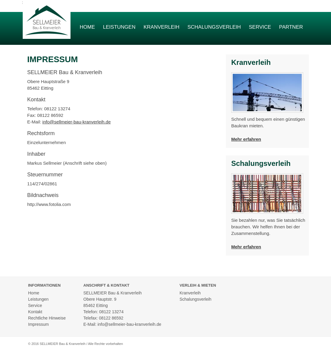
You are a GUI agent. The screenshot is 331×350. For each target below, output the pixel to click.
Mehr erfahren (246, 139)
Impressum (38, 324)
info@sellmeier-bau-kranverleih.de (76, 121)
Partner (291, 27)
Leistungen (119, 27)
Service (260, 27)
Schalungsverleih (214, 27)
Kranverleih (161, 27)
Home (87, 27)
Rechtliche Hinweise (47, 318)
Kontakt (35, 311)
